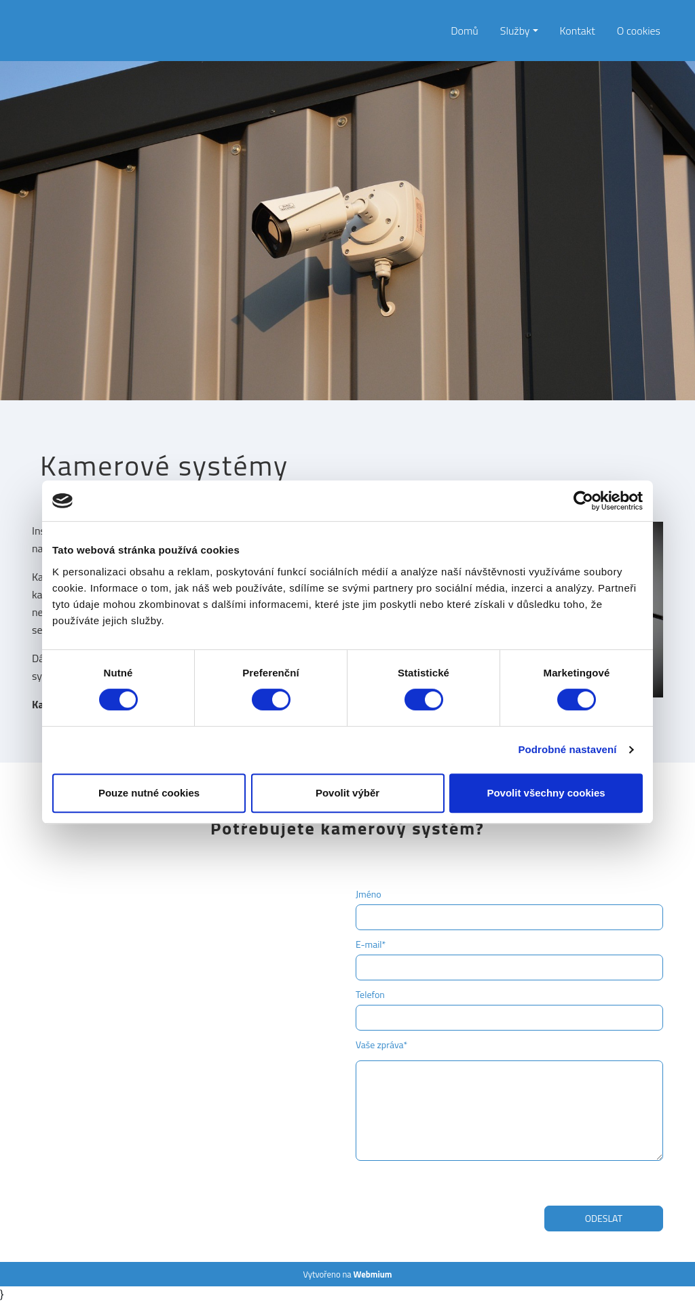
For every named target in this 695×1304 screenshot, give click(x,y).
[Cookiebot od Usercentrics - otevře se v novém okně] (583, 501)
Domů (464, 30)
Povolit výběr (347, 793)
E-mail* (371, 944)
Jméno (368, 894)
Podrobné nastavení (567, 749)
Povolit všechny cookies (546, 793)
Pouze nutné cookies (149, 793)
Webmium (373, 1274)
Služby (515, 30)
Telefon (370, 994)
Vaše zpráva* (381, 1044)
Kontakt (577, 30)
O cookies (638, 30)
